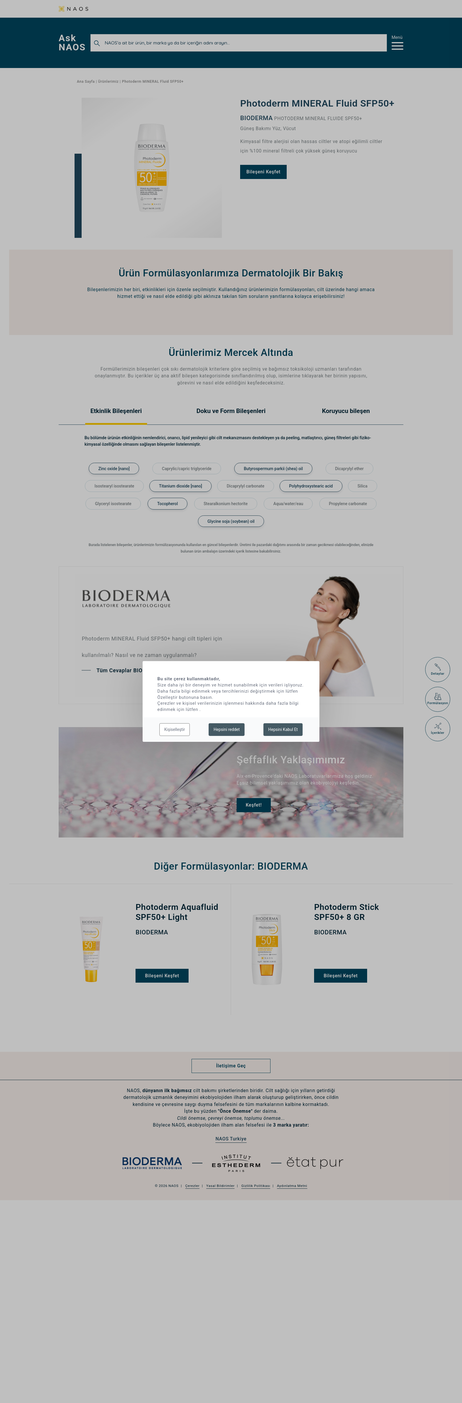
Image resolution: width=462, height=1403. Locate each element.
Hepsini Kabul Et (283, 729)
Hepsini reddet (227, 729)
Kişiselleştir (174, 729)
